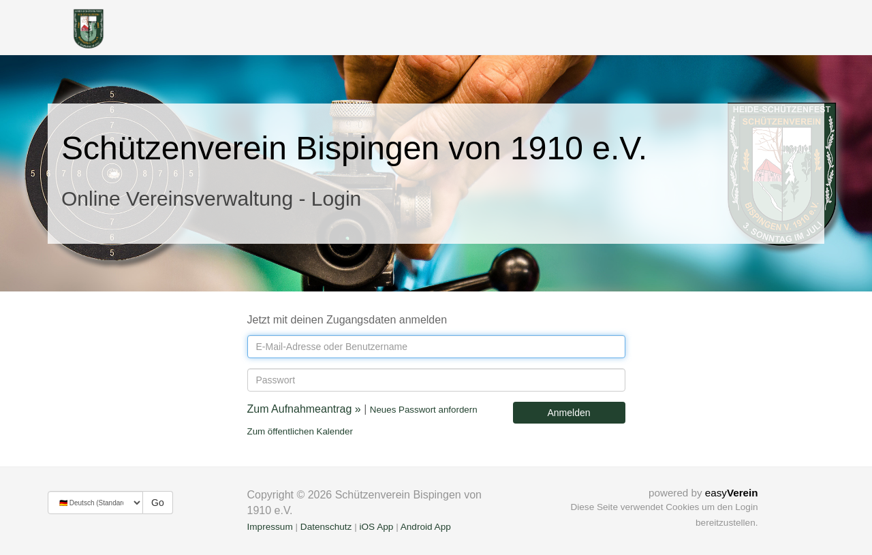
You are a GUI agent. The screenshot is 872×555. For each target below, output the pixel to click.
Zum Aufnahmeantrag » (304, 409)
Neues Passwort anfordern (424, 410)
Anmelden (568, 412)
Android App (426, 527)
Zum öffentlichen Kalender (300, 431)
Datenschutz (326, 527)
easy (731, 492)
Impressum (270, 527)
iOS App (376, 527)
